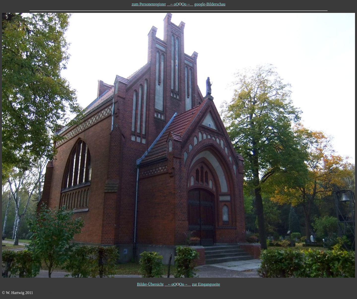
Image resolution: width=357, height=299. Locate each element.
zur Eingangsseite (206, 284)
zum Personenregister (149, 4)
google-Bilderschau (209, 4)
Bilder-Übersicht (150, 284)
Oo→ (187, 4)
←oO (173, 4)
